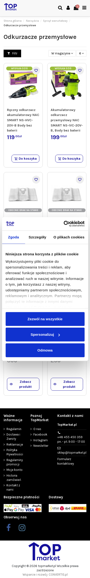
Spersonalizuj (45, 334)
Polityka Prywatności (14, 452)
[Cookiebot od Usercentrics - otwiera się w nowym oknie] (64, 224)
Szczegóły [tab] (37, 237)
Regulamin (13, 429)
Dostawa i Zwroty (13, 437)
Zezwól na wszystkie (45, 319)
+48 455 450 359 (71, 439)
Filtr (12, 53)
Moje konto (14, 470)
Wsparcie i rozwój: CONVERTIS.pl (45, 574)
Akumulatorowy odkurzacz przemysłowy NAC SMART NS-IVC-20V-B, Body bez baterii (67, 120)
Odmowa (45, 350)
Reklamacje (14, 444)
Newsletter (40, 445)
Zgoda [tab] (13, 237)
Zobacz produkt (21, 384)
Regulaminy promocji (14, 462)
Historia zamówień (13, 478)
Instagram (40, 440)
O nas (37, 429)
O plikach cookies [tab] (69, 237)
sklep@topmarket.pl (71, 452)
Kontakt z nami (13, 487)
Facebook (40, 434)
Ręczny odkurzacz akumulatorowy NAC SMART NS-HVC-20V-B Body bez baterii (23, 120)
